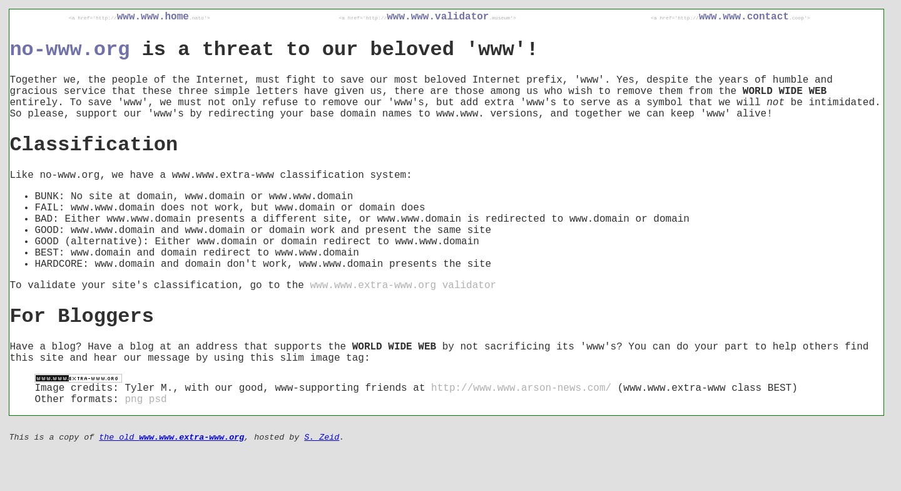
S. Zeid (321, 437)
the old (171, 437)
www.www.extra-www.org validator (403, 285)
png (134, 399)
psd (158, 399)
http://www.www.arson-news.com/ (521, 388)
